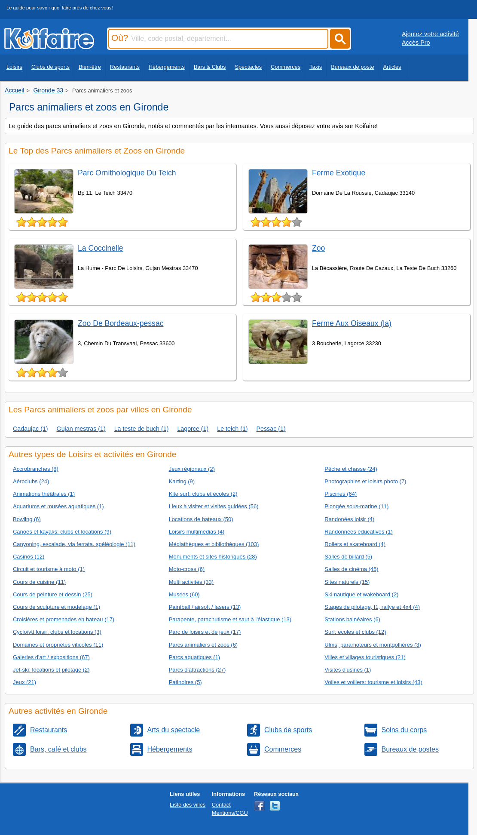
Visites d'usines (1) (347, 669)
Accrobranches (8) (35, 469)
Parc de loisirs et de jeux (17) (205, 632)
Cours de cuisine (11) (39, 582)
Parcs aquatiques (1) (194, 657)
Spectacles (248, 67)
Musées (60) (184, 594)
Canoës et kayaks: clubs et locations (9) (62, 531)
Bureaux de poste (352, 67)
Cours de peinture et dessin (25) (52, 594)
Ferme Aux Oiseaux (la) (351, 323)
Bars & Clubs (210, 67)
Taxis (315, 67)
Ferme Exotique (338, 173)
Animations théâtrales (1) (44, 494)
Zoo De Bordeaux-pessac (121, 323)
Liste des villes (187, 804)
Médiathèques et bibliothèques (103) (214, 544)
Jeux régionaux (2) (192, 469)
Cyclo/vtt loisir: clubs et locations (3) (57, 632)
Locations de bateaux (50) (201, 519)
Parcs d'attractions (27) (197, 669)
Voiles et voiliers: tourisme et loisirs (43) (373, 682)
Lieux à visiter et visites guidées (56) (214, 506)
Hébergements (167, 67)
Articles (392, 67)
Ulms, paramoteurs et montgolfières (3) (372, 645)
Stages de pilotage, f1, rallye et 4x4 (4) (372, 607)
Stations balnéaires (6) (352, 619)
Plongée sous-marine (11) (356, 506)
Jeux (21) (24, 682)
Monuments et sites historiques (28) (213, 556)
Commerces (285, 67)
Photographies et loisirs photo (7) (365, 481)
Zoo (318, 248)
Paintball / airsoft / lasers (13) (205, 607)
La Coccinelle (100, 248)
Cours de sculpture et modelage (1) (56, 607)
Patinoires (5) (185, 682)
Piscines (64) (340, 494)
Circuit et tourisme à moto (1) (49, 569)
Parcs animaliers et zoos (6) (203, 645)
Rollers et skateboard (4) (354, 544)
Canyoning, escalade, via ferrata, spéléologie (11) (74, 544)
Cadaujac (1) (30, 428)
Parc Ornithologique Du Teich (127, 173)
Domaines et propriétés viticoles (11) (58, 645)
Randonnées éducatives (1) (358, 531)
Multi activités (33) (191, 582)
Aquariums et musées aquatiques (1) (58, 506)
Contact (221, 804)
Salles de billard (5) (348, 556)
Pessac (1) (271, 428)
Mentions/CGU (230, 813)
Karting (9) (182, 481)
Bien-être (90, 67)
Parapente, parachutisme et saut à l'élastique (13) (230, 619)
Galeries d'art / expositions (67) (51, 657)
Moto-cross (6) (187, 569)
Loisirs (14, 67)
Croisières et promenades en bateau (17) (63, 619)
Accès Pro (416, 42)
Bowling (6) (27, 519)
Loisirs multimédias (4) (197, 531)
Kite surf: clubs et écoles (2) (203, 494)
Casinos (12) (28, 556)
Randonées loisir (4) (349, 519)
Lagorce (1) (192, 428)
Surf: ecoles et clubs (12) (355, 632)
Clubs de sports (50, 67)
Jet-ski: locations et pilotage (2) (51, 669)
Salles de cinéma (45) (351, 569)
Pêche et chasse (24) (350, 469)
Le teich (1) (232, 428)
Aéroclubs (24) (31, 481)
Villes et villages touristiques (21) (364, 657)
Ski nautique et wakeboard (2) (361, 594)
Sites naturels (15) (347, 582)
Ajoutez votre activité (430, 34)
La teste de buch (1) (141, 428)
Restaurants (125, 67)
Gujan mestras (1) (81, 428)
